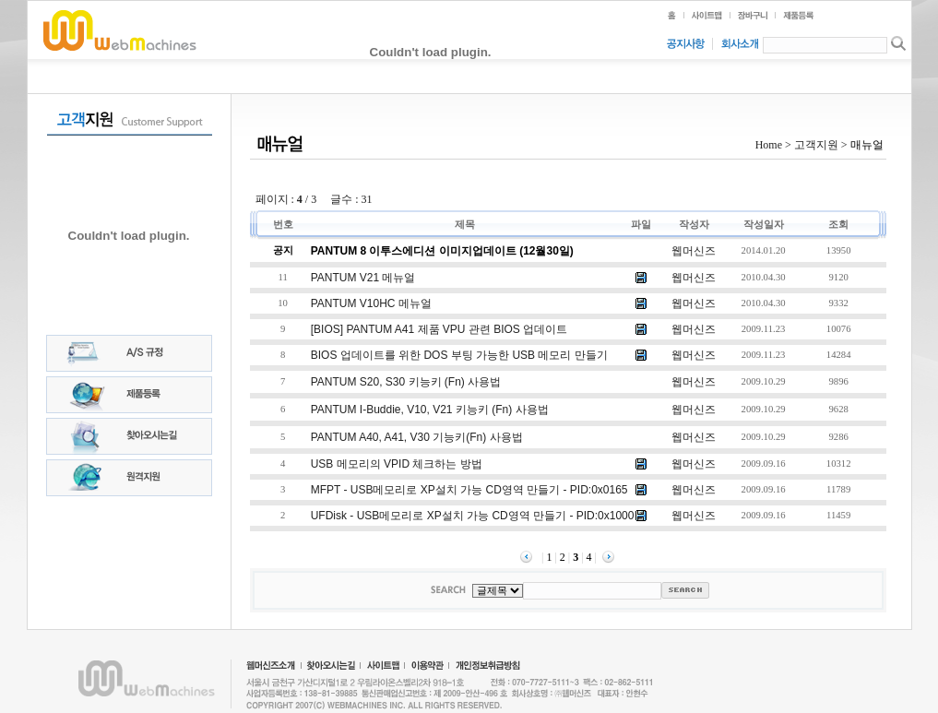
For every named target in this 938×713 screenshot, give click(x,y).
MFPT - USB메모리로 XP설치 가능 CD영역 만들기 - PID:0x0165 (469, 489)
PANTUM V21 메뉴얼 (363, 277)
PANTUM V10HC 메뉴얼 (371, 303)
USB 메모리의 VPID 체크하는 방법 (396, 464)
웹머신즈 (693, 250)
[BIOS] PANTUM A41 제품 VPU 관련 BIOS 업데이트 (439, 329)
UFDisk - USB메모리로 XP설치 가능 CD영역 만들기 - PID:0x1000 (473, 515)
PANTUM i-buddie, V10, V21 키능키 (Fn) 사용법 (430, 409)
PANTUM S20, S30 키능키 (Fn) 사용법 (406, 381)
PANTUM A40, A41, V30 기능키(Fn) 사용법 (417, 437)
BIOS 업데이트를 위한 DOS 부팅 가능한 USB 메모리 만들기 (459, 355)
